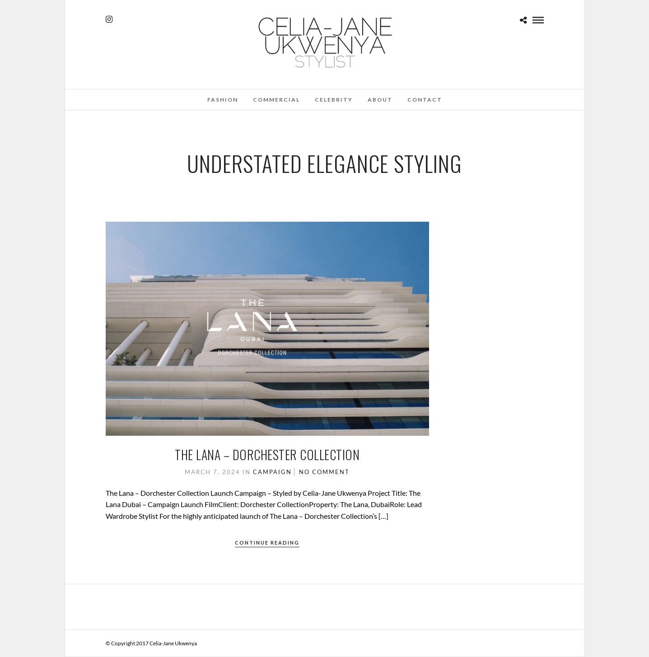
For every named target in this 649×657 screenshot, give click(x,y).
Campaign (272, 471)
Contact (424, 99)
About (380, 99)
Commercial (276, 99)
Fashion (222, 99)
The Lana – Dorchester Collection (267, 454)
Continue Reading (267, 542)
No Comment (324, 471)
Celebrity (334, 99)
